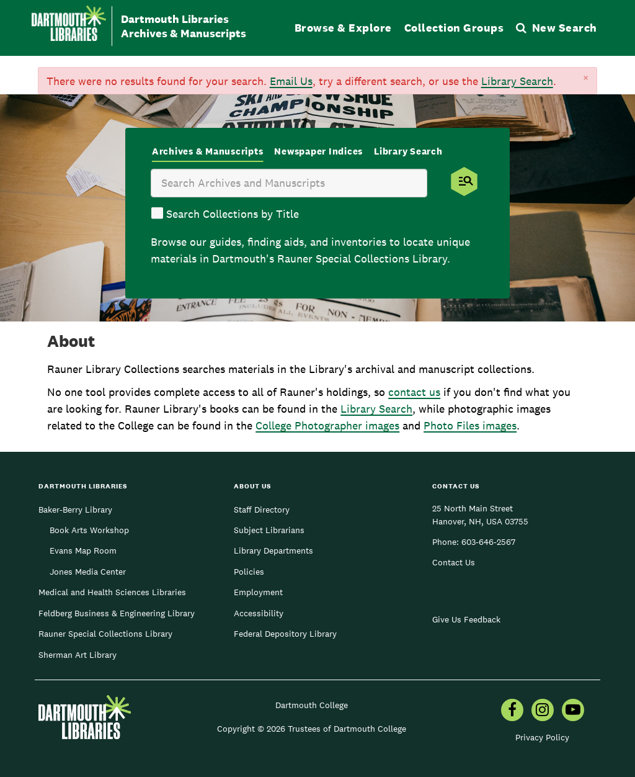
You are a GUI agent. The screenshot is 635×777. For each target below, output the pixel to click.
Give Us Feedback (466, 619)
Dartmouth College (311, 705)
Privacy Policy (542, 737)
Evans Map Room (83, 550)
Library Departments (273, 550)
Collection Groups (454, 27)
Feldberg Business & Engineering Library (116, 613)
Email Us (291, 81)
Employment (258, 592)
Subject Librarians (269, 530)
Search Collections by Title (232, 214)
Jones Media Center (88, 571)
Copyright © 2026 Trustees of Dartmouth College (311, 728)
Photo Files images (470, 425)
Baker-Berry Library (75, 509)
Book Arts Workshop (89, 530)
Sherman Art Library (77, 654)
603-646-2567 (488, 541)
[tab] (208, 152)
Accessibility (258, 613)
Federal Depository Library (285, 633)
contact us (414, 392)
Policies (249, 571)
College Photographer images (327, 425)
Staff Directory (262, 509)
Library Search (517, 81)
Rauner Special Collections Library (105, 633)
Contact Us (453, 562)
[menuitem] (512, 711)
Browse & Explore (343, 27)
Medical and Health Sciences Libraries (112, 592)
